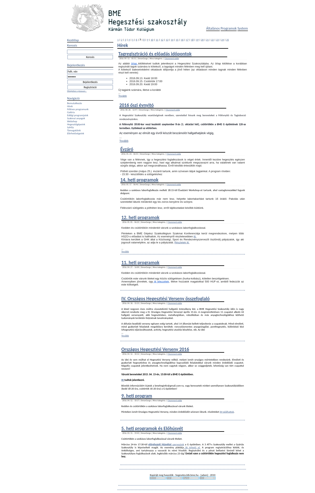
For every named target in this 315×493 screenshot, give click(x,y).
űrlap (134, 63)
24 (222, 39)
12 (162, 39)
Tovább (122, 95)
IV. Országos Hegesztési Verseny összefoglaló (165, 298)
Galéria (71, 112)
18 (192, 39)
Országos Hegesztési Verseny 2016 (155, 349)
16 (182, 39)
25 (227, 39)
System (242, 28)
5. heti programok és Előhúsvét (152, 428)
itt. (195, 236)
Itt (122, 379)
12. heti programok (140, 217)
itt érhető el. (192, 447)
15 (177, 39)
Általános (213, 28)
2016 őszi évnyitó (136, 105)
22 (212, 39)
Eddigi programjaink (77, 115)
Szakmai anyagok (76, 118)
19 (197, 39)
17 (187, 39)
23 (217, 39)
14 (172, 39)
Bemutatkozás (74, 103)
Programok (229, 28)
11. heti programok (140, 262)
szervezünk (178, 444)
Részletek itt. (181, 242)
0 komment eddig (172, 58)
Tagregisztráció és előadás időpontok (154, 54)
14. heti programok (139, 180)
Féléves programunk (77, 109)
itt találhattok (227, 411)
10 (152, 39)
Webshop (72, 121)
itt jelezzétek (161, 281)
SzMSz (70, 127)
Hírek (70, 106)
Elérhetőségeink (75, 133)
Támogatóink (74, 130)
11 (157, 39)
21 (207, 39)
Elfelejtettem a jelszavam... (77, 91)
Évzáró (126, 149)
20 (202, 39)
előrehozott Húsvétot (159, 444)
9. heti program (136, 396)
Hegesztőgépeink (76, 124)
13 (167, 39)
